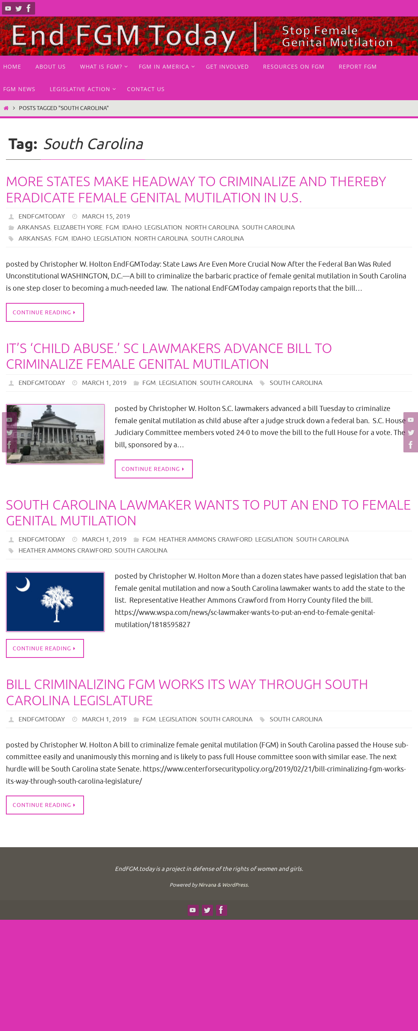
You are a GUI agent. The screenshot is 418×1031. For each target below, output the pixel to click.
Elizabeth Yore (78, 228)
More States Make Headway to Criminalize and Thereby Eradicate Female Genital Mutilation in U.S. (196, 189)
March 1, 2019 (104, 383)
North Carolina (212, 228)
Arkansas (33, 228)
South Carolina (268, 228)
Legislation (163, 228)
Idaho (131, 228)
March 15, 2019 (106, 216)
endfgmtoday (42, 216)
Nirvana (207, 885)
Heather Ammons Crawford (205, 540)
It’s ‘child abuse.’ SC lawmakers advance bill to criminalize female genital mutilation (169, 356)
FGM (112, 228)
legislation (112, 239)
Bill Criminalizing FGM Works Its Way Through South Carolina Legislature (187, 692)
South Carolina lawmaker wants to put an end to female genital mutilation (208, 513)
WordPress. (235, 885)
